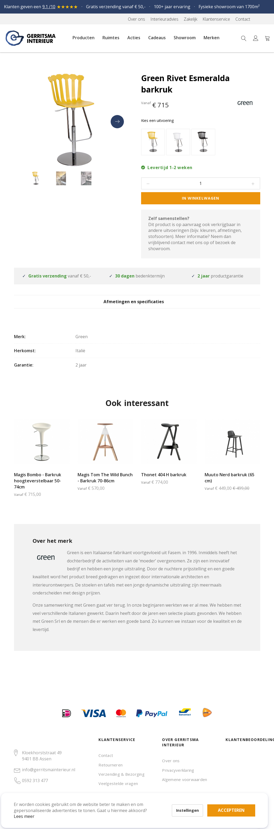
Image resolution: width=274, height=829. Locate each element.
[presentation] (117, 121)
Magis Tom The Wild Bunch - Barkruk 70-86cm (105, 486)
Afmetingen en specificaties (137, 305)
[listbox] (200, 143)
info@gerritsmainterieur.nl (48, 770)
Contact (105, 755)
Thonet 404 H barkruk (163, 483)
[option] (153, 142)
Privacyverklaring (178, 770)
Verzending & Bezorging (121, 774)
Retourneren (110, 765)
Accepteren (183, 800)
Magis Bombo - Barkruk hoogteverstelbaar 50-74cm (37, 489)
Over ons (170, 760)
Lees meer (31, 809)
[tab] (137, 305)
